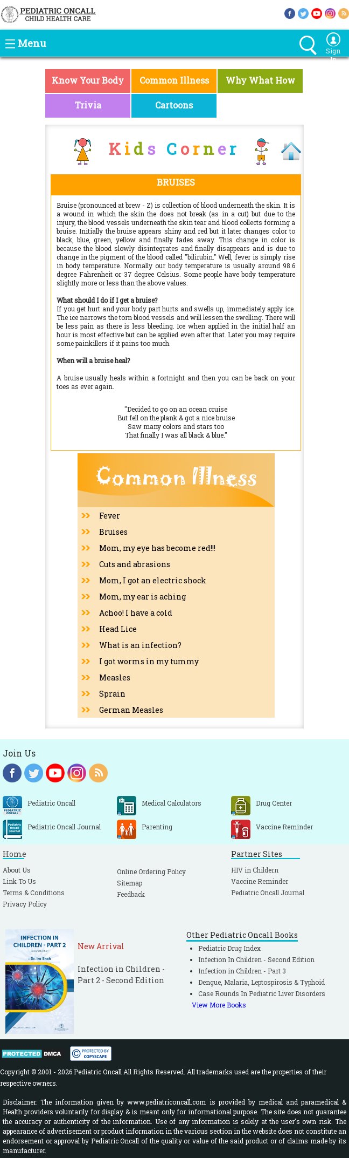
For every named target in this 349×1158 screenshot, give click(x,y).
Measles (114, 677)
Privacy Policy (25, 904)
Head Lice (118, 629)
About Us (17, 870)
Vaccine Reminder (259, 881)
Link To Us (19, 881)
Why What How (260, 80)
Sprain (112, 694)
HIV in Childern (254, 870)
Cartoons (174, 105)
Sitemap (129, 882)
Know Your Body (88, 80)
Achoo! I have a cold (135, 613)
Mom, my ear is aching (142, 596)
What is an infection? (140, 645)
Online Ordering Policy (151, 871)
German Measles (131, 710)
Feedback (131, 894)
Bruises (113, 532)
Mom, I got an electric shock (152, 580)
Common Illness (174, 80)
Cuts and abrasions (134, 564)
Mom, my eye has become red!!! (157, 548)
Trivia (88, 105)
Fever (109, 515)
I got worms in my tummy (149, 661)
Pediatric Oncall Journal (267, 892)
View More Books (219, 1004)
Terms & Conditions (34, 892)
